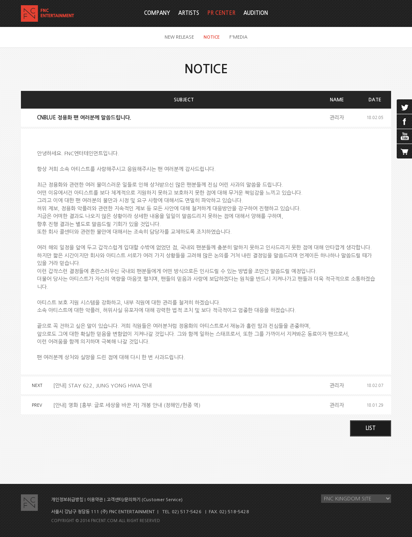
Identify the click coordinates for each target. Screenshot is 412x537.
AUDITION (255, 13)
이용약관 (95, 500)
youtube (404, 136)
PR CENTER (221, 13)
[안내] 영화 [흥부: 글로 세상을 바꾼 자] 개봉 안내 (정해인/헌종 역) (126, 405)
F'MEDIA (238, 37)
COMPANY (157, 13)
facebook (404, 121)
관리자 (337, 117)
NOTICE (212, 37)
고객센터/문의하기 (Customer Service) (145, 500)
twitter (404, 106)
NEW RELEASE (179, 37)
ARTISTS (188, 13)
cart (404, 151)
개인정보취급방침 (67, 500)
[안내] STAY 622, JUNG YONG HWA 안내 (102, 385)
